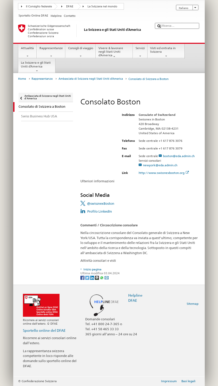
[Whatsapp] (102, 277)
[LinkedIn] (92, 277)
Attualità (27, 52)
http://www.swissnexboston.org (164, 172)
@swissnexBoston (100, 203)
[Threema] (97, 277)
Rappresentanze (51, 52)
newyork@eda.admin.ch (160, 165)
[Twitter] (87, 277)
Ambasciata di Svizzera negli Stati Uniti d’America (91, 78)
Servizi (140, 52)
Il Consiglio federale (39, 6)
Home (22, 78)
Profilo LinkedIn (99, 211)
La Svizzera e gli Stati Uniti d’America (37, 67)
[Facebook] (82, 277)
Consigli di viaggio (80, 52)
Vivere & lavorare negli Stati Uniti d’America (114, 52)
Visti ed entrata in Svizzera (166, 52)
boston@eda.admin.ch (179, 156)
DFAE (69, 6)
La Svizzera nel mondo (102, 6)
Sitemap (192, 304)
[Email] (107, 277)
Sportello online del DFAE (44, 330)
